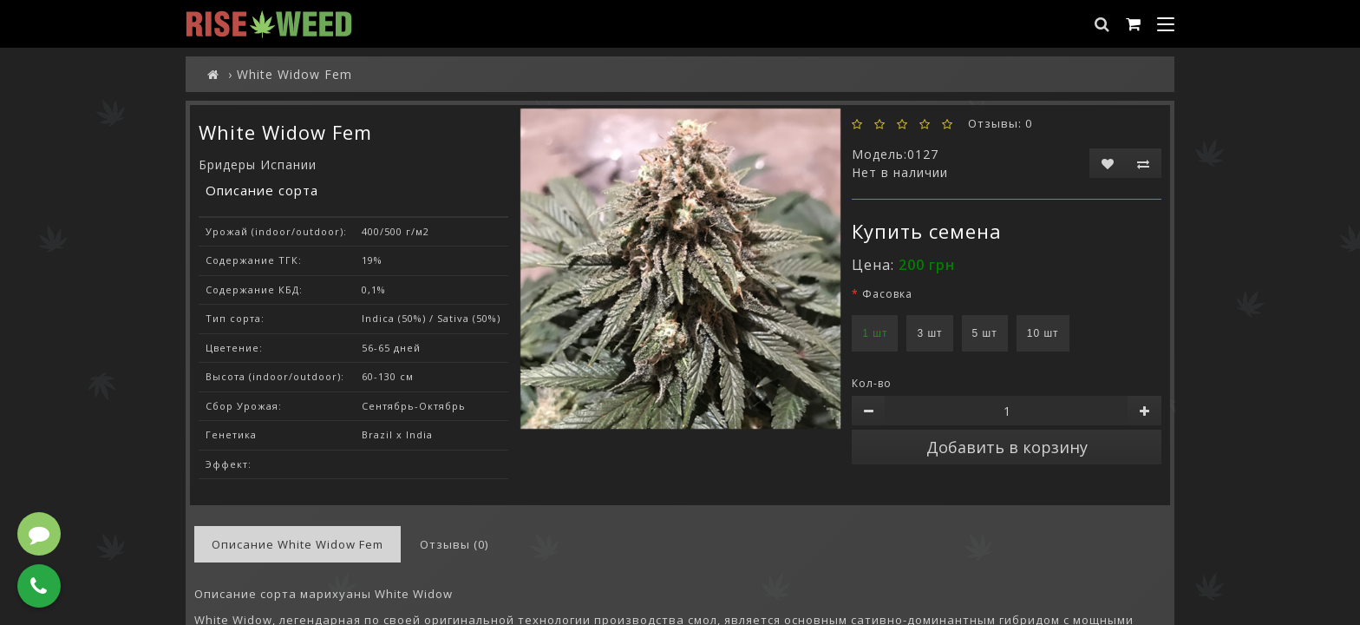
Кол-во (872, 383)
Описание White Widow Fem (297, 544)
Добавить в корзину (1007, 447)
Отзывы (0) (454, 544)
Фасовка (887, 293)
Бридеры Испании (258, 164)
